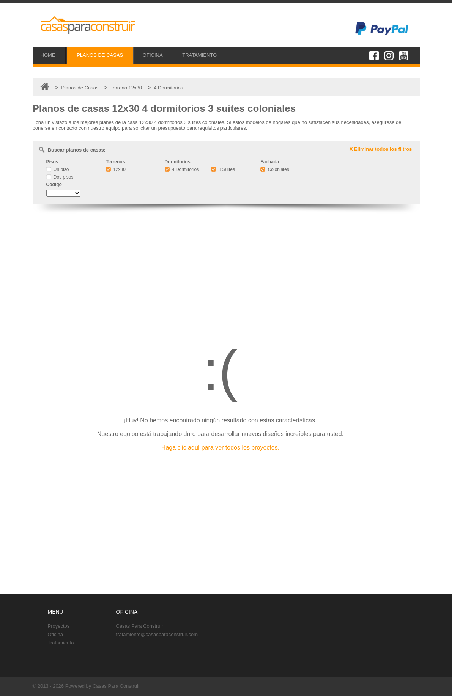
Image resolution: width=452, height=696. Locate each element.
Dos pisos (60, 177)
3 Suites (223, 169)
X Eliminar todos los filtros (381, 149)
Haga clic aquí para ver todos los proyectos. (220, 447)
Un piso (57, 169)
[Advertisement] (226, 271)
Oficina (55, 634)
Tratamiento (61, 643)
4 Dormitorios (182, 169)
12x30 (116, 169)
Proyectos (59, 626)
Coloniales (274, 169)
